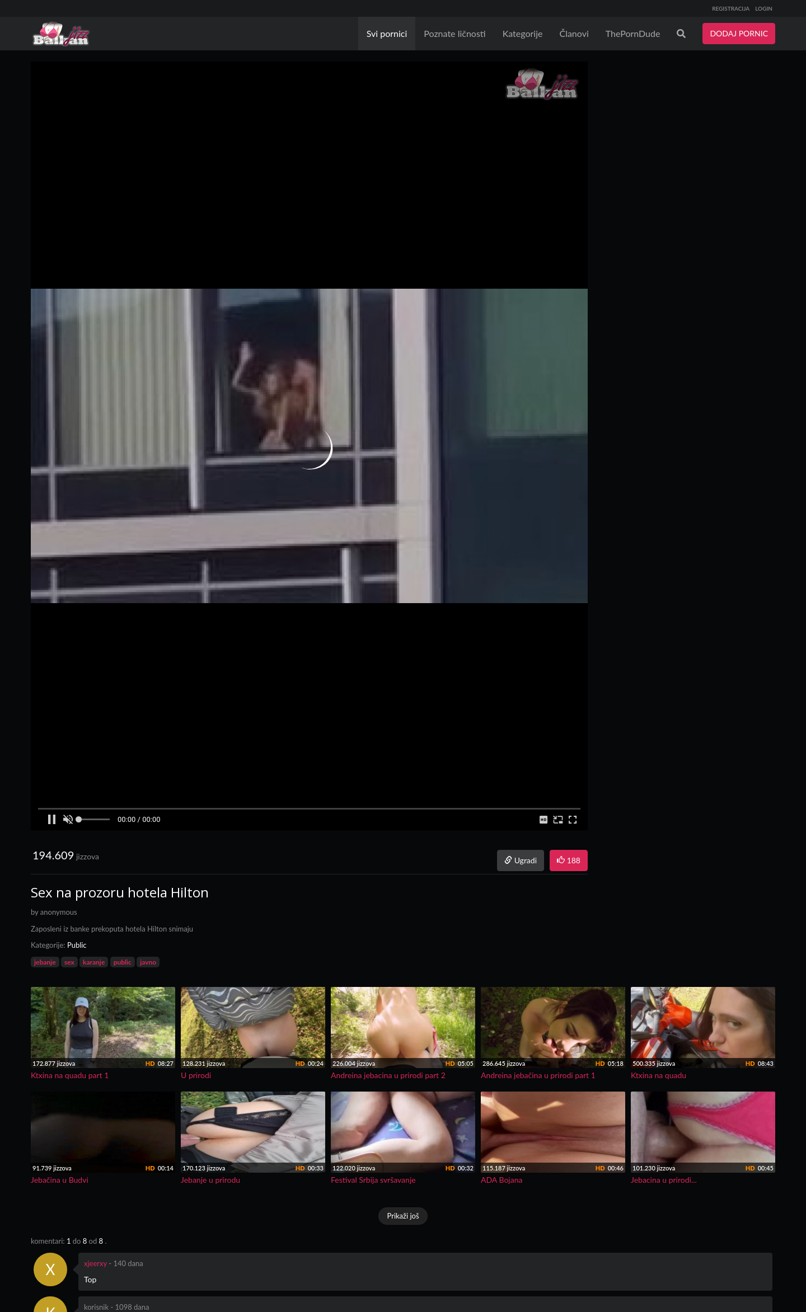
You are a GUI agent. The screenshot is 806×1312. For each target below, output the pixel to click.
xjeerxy (95, 1263)
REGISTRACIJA (730, 8)
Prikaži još (403, 1215)
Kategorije (523, 33)
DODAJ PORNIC (739, 33)
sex (69, 962)
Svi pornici (387, 33)
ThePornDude (633, 33)
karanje (94, 962)
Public (77, 944)
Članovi (573, 33)
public (123, 962)
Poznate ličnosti (454, 33)
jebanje (45, 962)
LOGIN (763, 8)
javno (148, 962)
